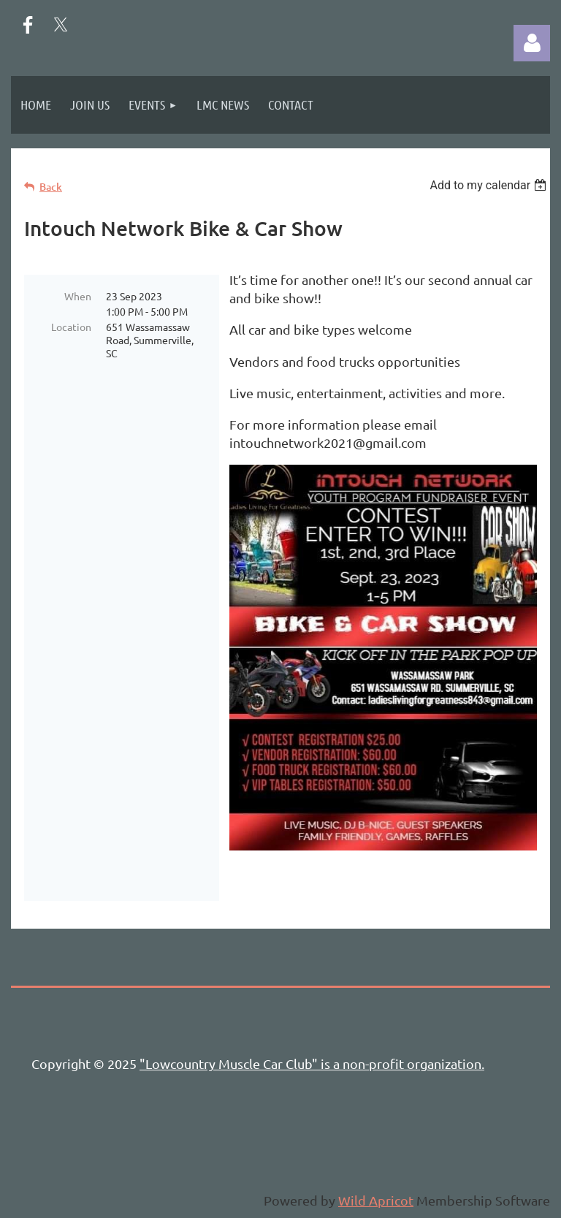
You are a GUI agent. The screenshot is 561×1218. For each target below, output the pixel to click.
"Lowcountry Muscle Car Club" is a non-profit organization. (312, 1063)
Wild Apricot (375, 1200)
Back (50, 187)
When (77, 295)
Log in (532, 43)
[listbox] (490, 185)
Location (71, 326)
